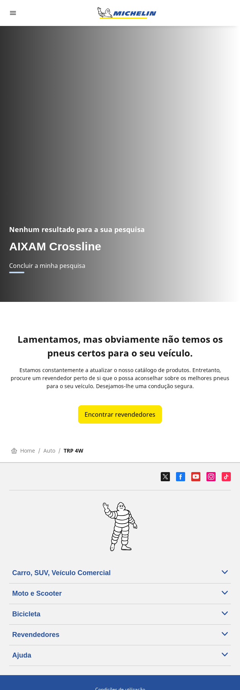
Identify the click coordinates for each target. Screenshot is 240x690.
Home (23, 450)
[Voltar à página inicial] (126, 13)
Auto (49, 450)
